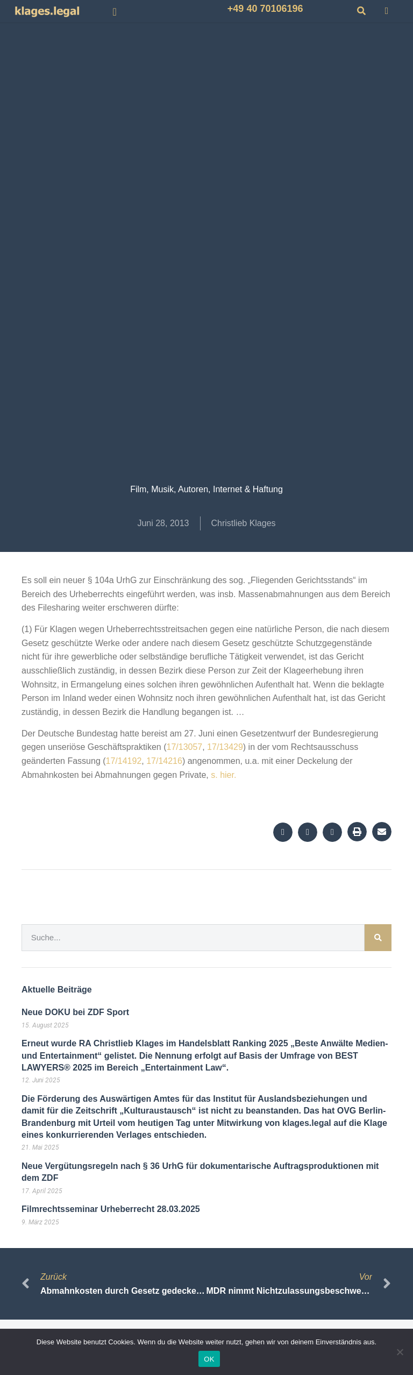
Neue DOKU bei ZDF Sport (75, 1012)
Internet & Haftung (248, 489)
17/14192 (124, 761)
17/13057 (184, 747)
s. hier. (223, 774)
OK (209, 1359)
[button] (114, 12)
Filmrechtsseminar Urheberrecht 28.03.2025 (111, 1209)
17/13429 (225, 747)
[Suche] (378, 937)
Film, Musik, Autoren (169, 489)
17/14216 (164, 761)
